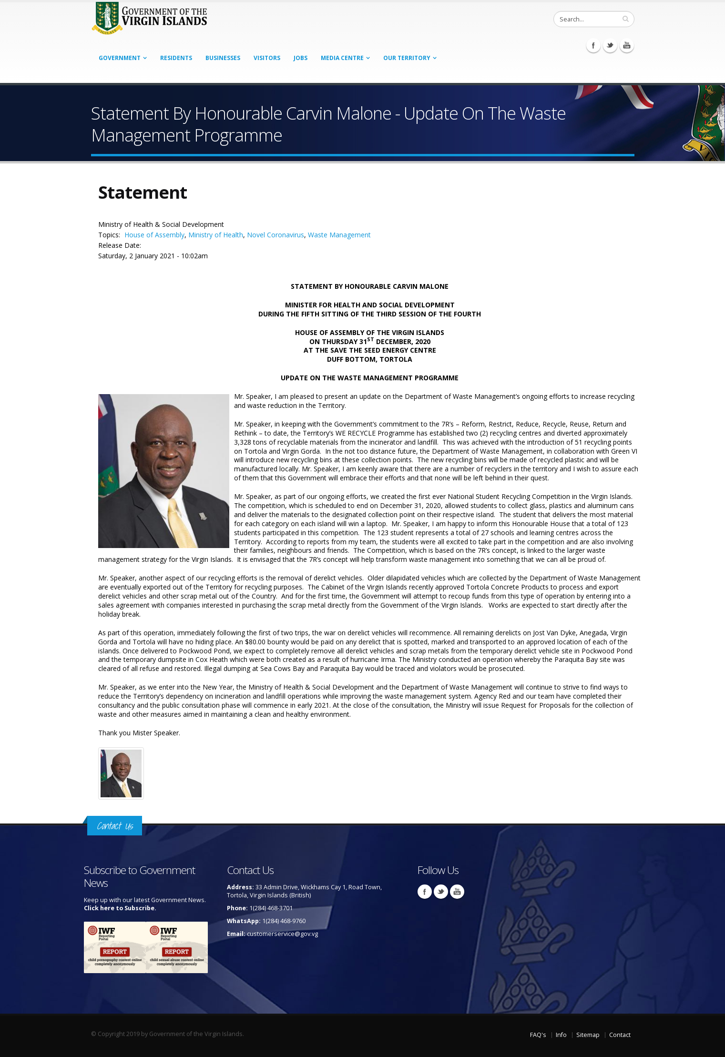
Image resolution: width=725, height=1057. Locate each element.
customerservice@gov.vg (282, 934)
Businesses (222, 58)
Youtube (627, 45)
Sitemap (588, 1035)
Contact (620, 1035)
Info (561, 1035)
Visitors (267, 58)
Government (120, 58)
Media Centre (342, 58)
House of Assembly (154, 234)
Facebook (593, 45)
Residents (176, 58)
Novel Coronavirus (275, 234)
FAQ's (538, 1035)
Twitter (610, 45)
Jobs (300, 58)
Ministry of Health (215, 234)
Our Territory (406, 58)
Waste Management (339, 234)
